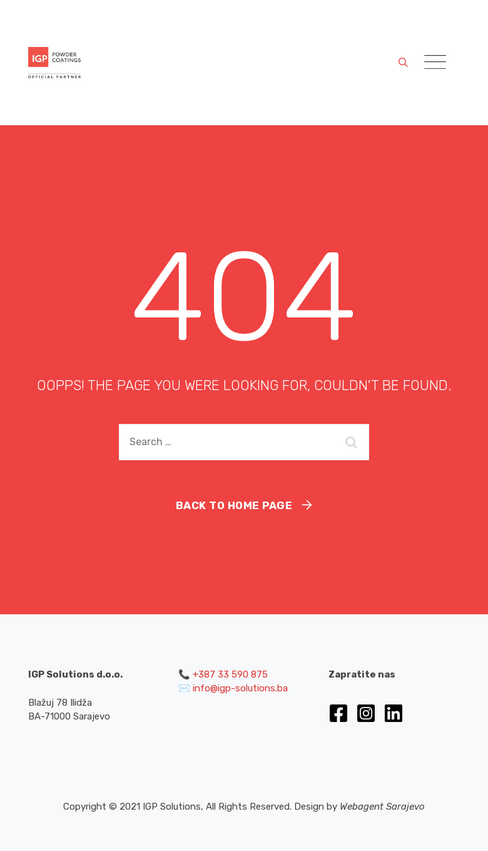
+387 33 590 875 (230, 674)
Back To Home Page (234, 505)
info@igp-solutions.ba (240, 688)
